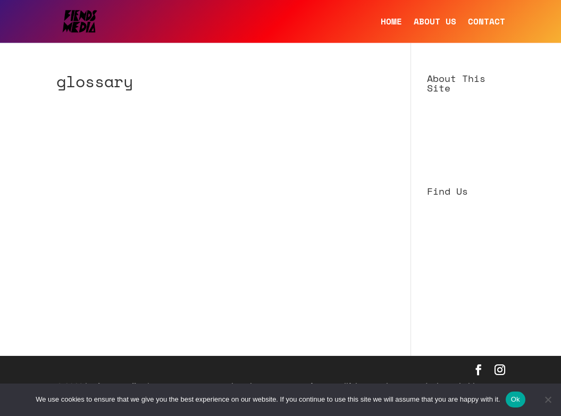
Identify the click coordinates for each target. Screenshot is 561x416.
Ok (515, 399)
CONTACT (486, 23)
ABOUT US (435, 23)
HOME (391, 23)
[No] (547, 399)
